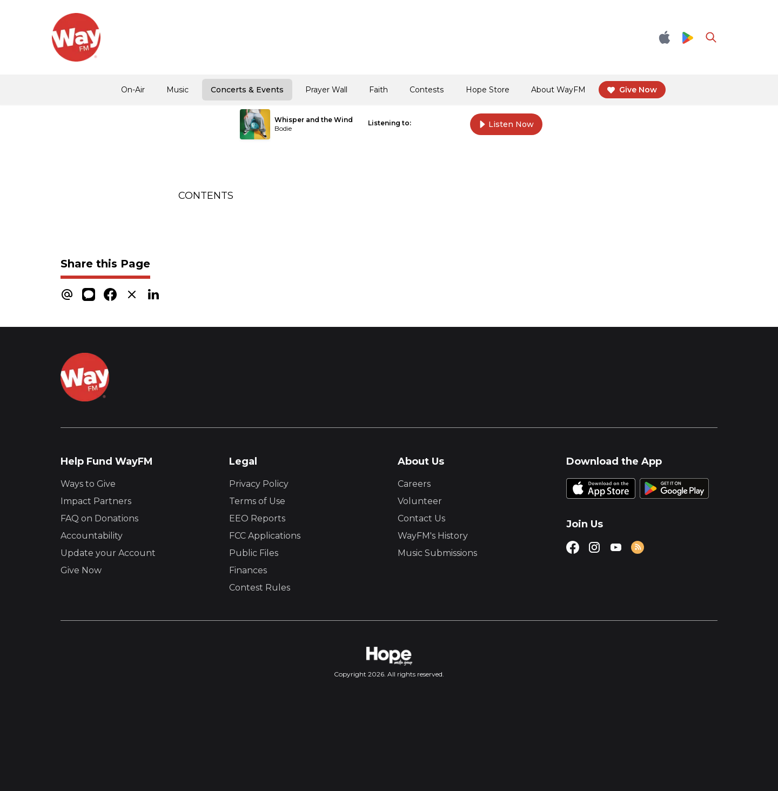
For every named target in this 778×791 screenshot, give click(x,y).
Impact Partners (96, 501)
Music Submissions (437, 553)
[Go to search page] (711, 37)
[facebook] (110, 294)
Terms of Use (257, 501)
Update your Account (108, 553)
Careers (414, 484)
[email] (67, 294)
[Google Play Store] (688, 37)
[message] (88, 294)
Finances (248, 570)
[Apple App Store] (664, 37)
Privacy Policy (259, 484)
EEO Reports (257, 518)
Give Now (81, 570)
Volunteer (420, 501)
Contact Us (421, 518)
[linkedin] (153, 294)
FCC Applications (264, 536)
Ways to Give (88, 484)
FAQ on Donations (99, 518)
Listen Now (506, 124)
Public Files (253, 553)
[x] (131, 294)
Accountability (92, 536)
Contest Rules (259, 587)
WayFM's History (433, 536)
